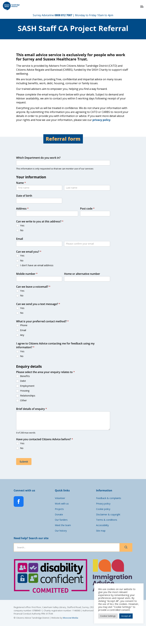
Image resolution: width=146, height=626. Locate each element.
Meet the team (63, 525)
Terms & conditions (106, 519)
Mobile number (27, 274)
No (19, 230)
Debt (21, 380)
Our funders (61, 519)
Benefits (23, 376)
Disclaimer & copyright (108, 514)
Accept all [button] (126, 615)
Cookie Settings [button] (108, 615)
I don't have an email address (34, 265)
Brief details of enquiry (31, 409)
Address (22, 208)
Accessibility (102, 525)
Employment (25, 385)
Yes (20, 225)
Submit (24, 461)
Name (21, 183)
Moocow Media (70, 617)
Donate (59, 514)
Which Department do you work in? (38, 158)
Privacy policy (103, 503)
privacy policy (101, 120)
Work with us (62, 503)
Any (20, 335)
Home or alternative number (82, 274)
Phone (21, 325)
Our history (61, 530)
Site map (100, 530)
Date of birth (24, 195)
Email (19, 239)
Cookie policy (103, 509)
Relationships (25, 395)
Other (21, 400)
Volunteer (60, 498)
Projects (59, 509)
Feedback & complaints (108, 498)
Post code (87, 208)
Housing (22, 390)
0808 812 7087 (63, 15)
